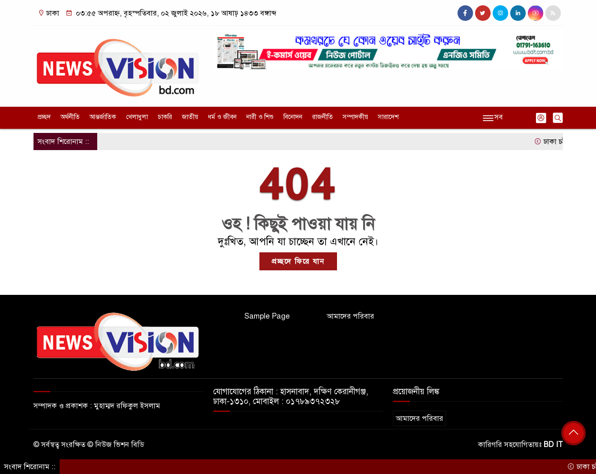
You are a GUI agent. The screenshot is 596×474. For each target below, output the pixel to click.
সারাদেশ (388, 117)
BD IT (553, 444)
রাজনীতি (322, 117)
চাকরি (165, 117)
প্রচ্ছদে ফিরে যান (298, 261)
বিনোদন (292, 117)
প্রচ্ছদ (44, 117)
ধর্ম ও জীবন (222, 117)
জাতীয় (190, 117)
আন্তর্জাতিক (102, 117)
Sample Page (267, 316)
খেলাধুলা (137, 117)
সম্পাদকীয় (355, 117)
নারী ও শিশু (260, 117)
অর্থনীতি (70, 117)
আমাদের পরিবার (350, 316)
